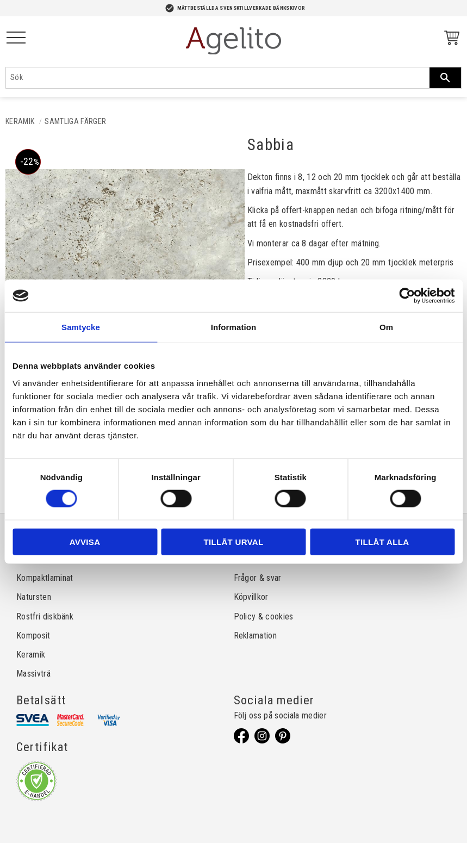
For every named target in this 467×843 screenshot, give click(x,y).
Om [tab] (386, 327)
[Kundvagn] (449, 39)
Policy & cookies (264, 616)
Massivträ (33, 673)
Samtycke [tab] (80, 327)
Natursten (33, 597)
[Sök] (445, 77)
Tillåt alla (382, 541)
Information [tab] (234, 327)
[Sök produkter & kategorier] (217, 78)
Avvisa (85, 541)
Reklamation (255, 635)
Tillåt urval (234, 541)
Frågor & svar (258, 578)
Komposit (33, 635)
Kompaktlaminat (44, 578)
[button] (16, 38)
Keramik (30, 654)
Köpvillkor (251, 597)
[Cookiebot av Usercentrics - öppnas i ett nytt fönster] (406, 296)
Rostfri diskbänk (44, 616)
